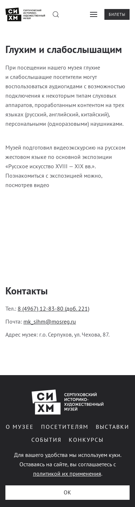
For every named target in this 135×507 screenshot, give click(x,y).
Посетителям (64, 426)
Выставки (112, 426)
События (46, 439)
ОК (67, 492)
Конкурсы (85, 439)
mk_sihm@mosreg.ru (49, 321)
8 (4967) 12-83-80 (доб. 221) (53, 308)
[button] (55, 14)
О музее (19, 426)
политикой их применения (67, 473)
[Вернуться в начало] (25, 14)
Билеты (117, 14)
